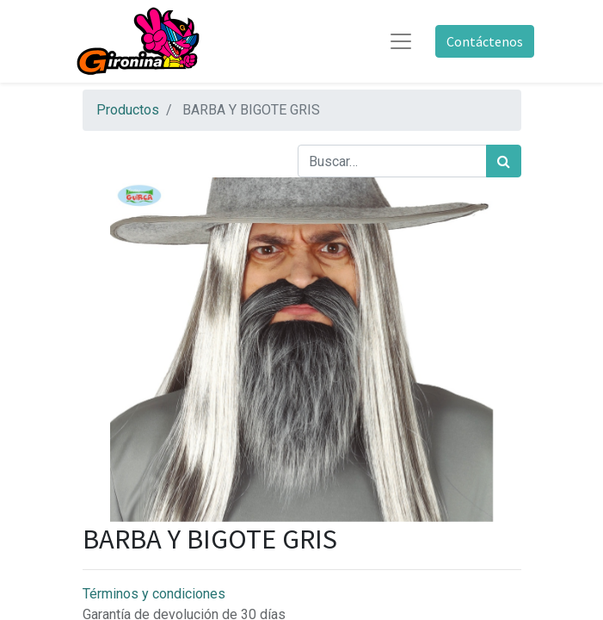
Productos (127, 110)
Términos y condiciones (154, 594)
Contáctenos (484, 41)
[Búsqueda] (503, 161)
